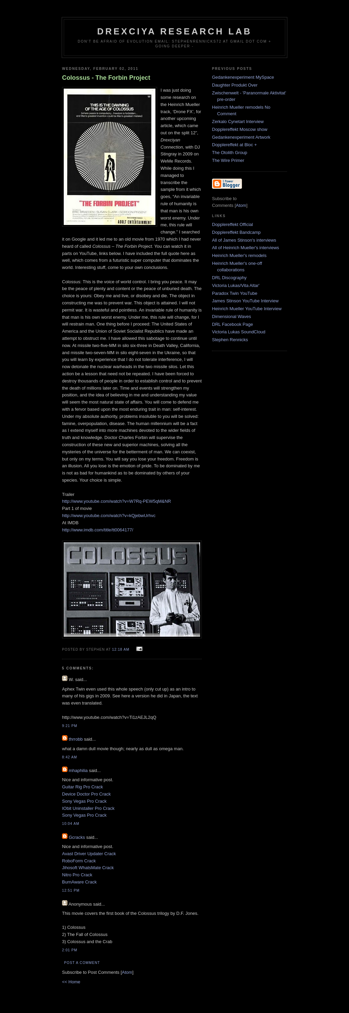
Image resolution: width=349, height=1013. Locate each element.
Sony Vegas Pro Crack (84, 801)
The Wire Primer (228, 160)
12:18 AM (121, 649)
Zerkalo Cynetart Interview (238, 121)
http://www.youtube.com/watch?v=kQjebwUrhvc (108, 515)
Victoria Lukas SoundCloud (238, 331)
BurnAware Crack (79, 882)
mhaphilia (78, 770)
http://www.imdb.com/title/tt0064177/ (97, 529)
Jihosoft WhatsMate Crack (88, 867)
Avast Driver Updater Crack (89, 853)
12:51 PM (70, 890)
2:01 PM (69, 950)
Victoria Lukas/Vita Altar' (235, 285)
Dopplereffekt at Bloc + (234, 144)
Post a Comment (82, 963)
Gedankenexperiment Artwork (241, 137)
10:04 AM (70, 824)
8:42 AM (69, 757)
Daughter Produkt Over (235, 85)
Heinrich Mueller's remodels (239, 255)
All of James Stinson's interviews (244, 240)
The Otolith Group (229, 152)
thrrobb (76, 739)
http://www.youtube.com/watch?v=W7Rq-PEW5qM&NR (116, 501)
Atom (127, 972)
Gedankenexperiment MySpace (243, 77)
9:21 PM (69, 726)
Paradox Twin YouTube (234, 293)
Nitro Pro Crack (77, 874)
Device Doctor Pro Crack (86, 794)
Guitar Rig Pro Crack (82, 786)
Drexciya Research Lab (174, 31)
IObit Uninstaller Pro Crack (88, 808)
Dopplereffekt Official (232, 224)
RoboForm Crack (79, 860)
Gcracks (77, 837)
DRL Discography (229, 277)
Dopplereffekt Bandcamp (236, 232)
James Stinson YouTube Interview (245, 300)
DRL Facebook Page (232, 324)
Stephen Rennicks (230, 339)
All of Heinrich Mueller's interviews (245, 247)
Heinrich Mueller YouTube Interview (247, 308)
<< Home (71, 981)
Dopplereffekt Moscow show (239, 129)
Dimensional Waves (231, 316)
